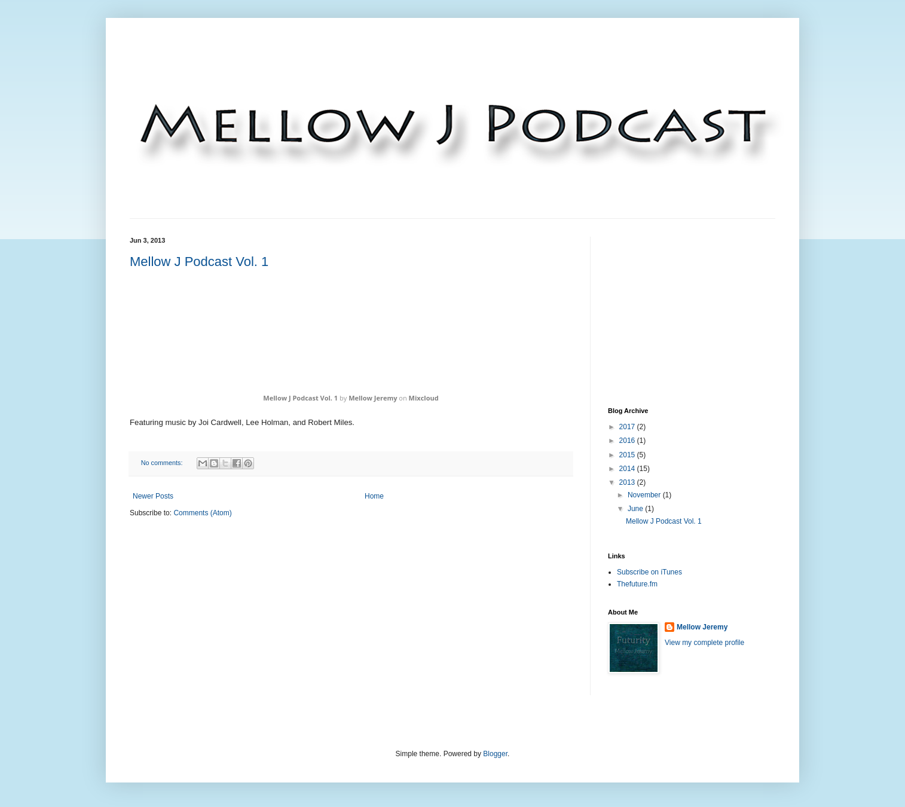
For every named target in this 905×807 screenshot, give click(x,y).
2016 (628, 440)
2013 (628, 482)
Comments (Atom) (202, 513)
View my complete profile (704, 642)
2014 (628, 468)
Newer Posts (153, 496)
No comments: (163, 462)
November (645, 495)
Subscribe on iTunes (649, 572)
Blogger (495, 754)
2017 (628, 427)
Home (374, 496)
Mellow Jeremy (372, 397)
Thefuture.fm (637, 584)
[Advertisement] (697, 311)
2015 (628, 455)
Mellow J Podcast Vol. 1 (199, 261)
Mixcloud (424, 397)
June (636, 509)
